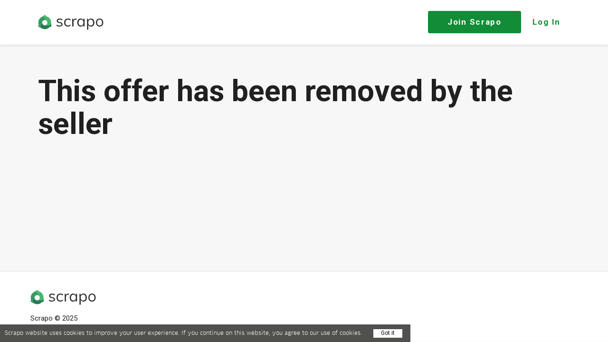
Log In (546, 22)
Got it (388, 333)
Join (474, 22)
